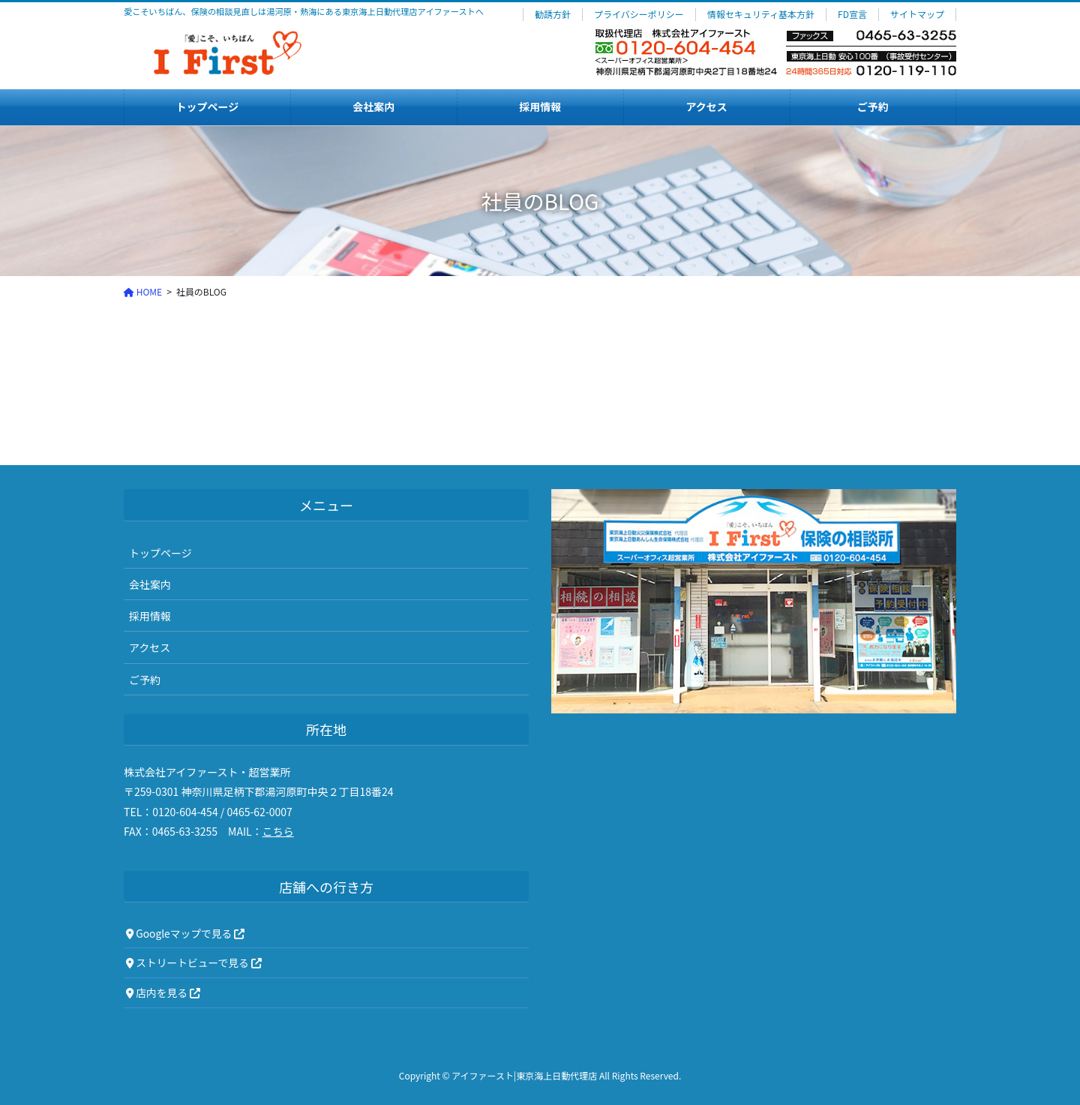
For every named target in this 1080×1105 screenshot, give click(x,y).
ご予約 (144, 679)
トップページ (160, 552)
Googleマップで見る (185, 933)
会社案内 (150, 584)
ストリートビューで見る (194, 962)
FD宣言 (852, 14)
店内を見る (163, 992)
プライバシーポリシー (639, 14)
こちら (278, 831)
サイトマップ (917, 14)
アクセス (149, 647)
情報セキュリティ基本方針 (760, 14)
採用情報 (150, 615)
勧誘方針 (553, 14)
